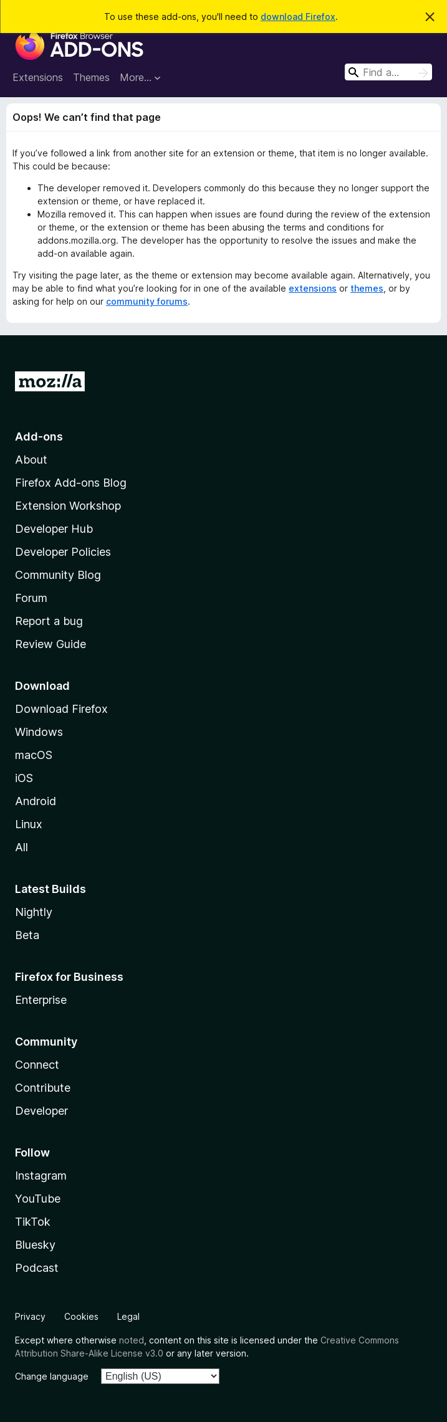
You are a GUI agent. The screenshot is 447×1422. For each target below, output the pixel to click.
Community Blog (58, 574)
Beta (27, 935)
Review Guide (50, 644)
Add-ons (39, 436)
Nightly (33, 912)
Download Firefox (61, 708)
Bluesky (35, 1244)
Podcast (37, 1267)
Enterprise (41, 999)
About (31, 459)
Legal (128, 1316)
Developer (41, 1110)
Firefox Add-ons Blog (71, 482)
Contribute (42, 1087)
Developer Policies (63, 551)
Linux (28, 824)
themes (366, 288)
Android (35, 801)
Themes (91, 77)
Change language (52, 1376)
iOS (24, 778)
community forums (147, 301)
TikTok (32, 1221)
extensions (313, 288)
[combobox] (388, 72)
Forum (31, 597)
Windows (39, 731)
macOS (33, 754)
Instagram (41, 1175)
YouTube (37, 1198)
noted (131, 1340)
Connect (37, 1064)
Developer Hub (54, 528)
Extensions (37, 77)
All (21, 847)
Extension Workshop (68, 505)
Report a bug (49, 620)
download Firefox (298, 16)
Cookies (81, 1316)
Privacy (30, 1316)
